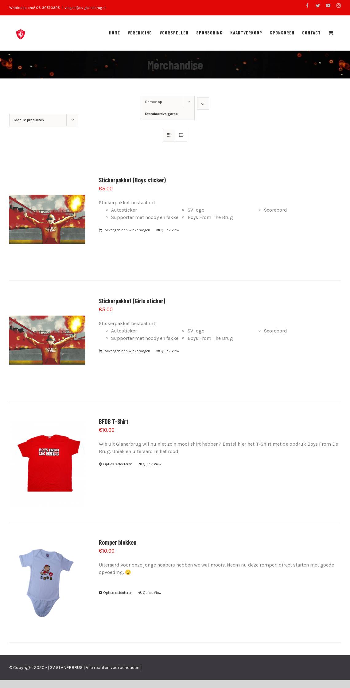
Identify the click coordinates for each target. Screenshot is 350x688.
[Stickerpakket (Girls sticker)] (47, 341)
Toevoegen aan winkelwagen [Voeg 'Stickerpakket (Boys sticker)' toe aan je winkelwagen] (126, 230)
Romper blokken (117, 542)
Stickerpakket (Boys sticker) (132, 180)
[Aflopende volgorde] (203, 103)
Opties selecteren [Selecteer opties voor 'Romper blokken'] (117, 593)
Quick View (170, 230)
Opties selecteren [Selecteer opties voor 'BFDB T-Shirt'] (117, 464)
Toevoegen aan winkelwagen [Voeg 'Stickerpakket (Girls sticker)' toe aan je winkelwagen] (126, 351)
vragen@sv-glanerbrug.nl (85, 8)
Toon (29, 120)
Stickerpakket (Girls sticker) (132, 300)
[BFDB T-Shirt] (47, 462)
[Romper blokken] (47, 582)
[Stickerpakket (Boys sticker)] (47, 220)
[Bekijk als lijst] (181, 135)
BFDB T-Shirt (113, 421)
